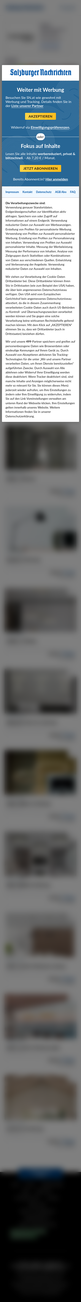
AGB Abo (61, 192)
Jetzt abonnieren (40, 168)
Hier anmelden (56, 179)
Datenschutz (44, 192)
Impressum (12, 192)
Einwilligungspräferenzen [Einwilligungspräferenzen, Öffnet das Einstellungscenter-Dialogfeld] (50, 127)
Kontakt (27, 192)
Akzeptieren (40, 116)
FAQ (72, 192)
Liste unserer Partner (27, 106)
